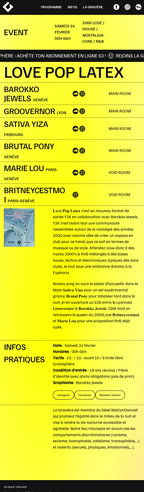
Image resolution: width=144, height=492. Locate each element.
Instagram (63, 395)
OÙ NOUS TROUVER (15, 487)
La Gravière (93, 7)
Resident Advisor (110, 395)
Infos (72, 7)
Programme (51, 7)
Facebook (85, 395)
